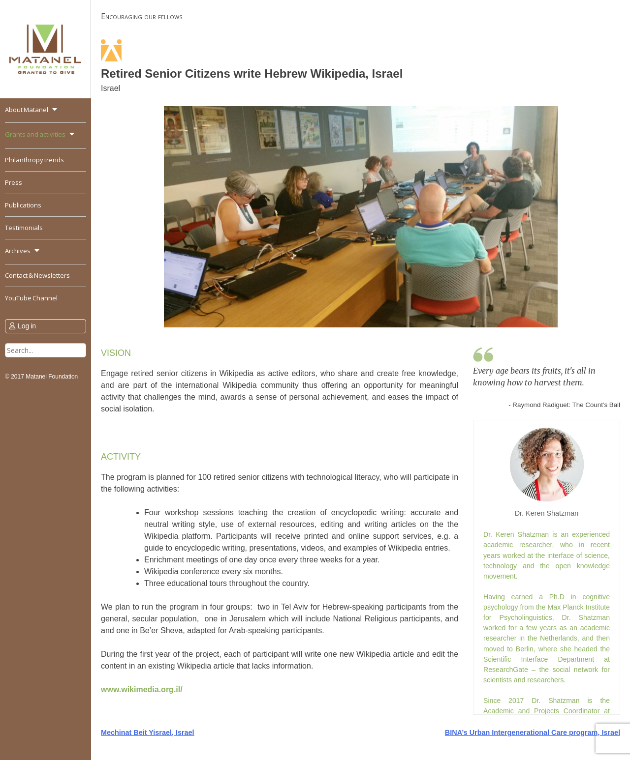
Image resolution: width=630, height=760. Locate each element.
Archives (18, 250)
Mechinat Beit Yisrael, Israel (147, 732)
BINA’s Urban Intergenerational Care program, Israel (532, 732)
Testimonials (24, 227)
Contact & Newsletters (37, 275)
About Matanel (26, 109)
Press (13, 182)
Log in (27, 326)
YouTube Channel (31, 297)
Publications (23, 205)
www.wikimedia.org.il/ (142, 689)
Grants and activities (35, 134)
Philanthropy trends (34, 159)
